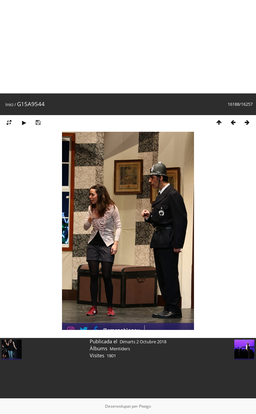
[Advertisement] (128, 46)
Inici (9, 104)
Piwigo (145, 406)
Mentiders (120, 349)
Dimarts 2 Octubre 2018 (143, 342)
